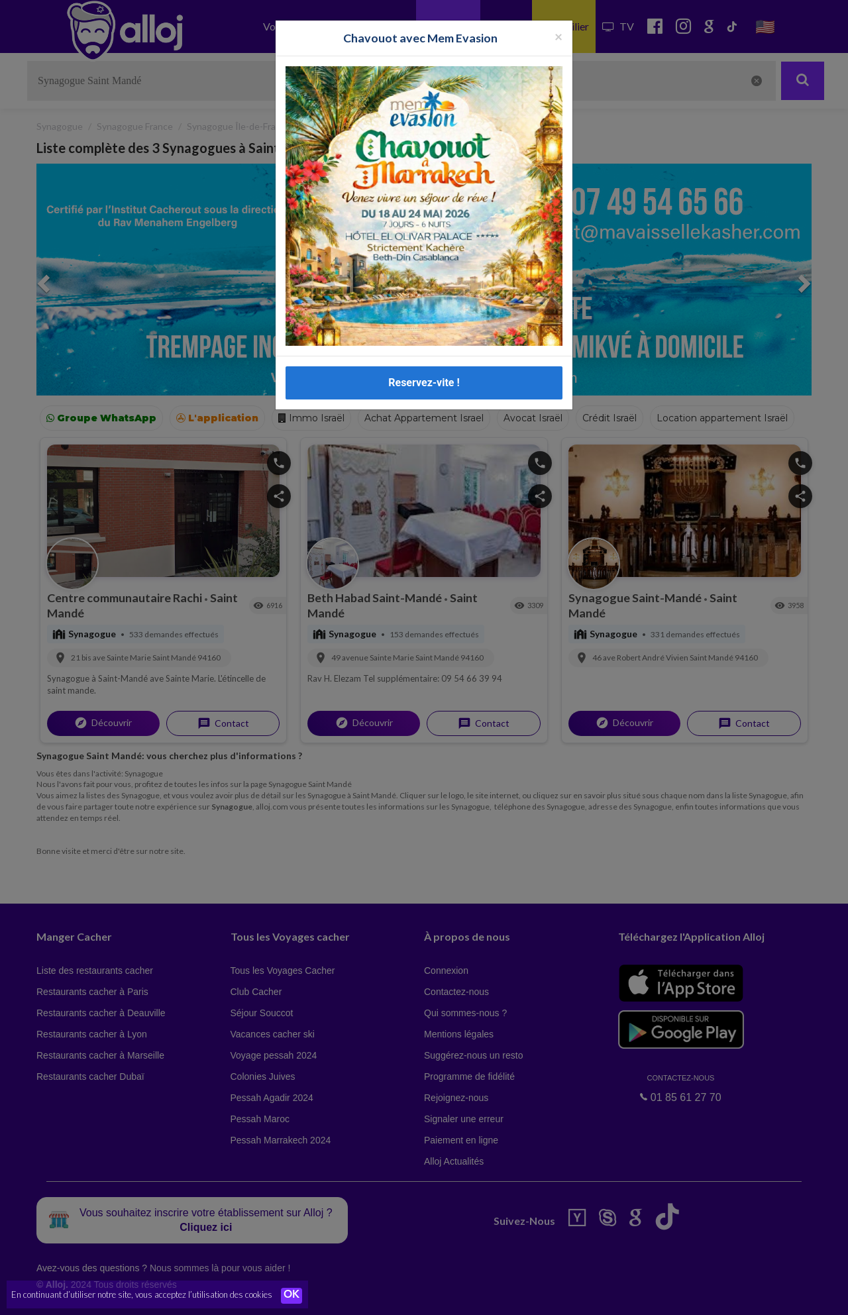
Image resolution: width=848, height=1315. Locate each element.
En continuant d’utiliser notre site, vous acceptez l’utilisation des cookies (141, 1295)
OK (291, 1295)
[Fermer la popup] (558, 36)
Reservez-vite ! (424, 382)
